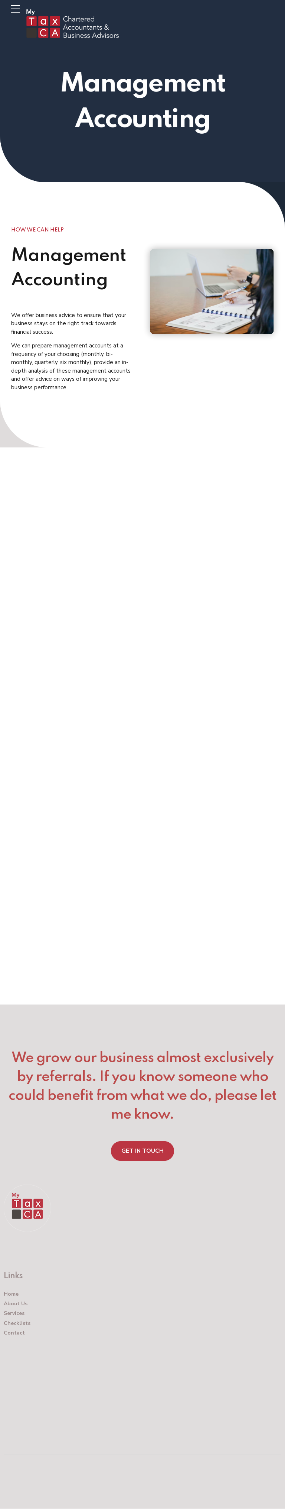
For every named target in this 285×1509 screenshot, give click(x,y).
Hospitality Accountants (119, 651)
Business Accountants (107, 560)
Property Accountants (109, 606)
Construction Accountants (129, 583)
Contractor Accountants (119, 628)
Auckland (22, 482)
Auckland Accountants (112, 538)
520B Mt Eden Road (37, 465)
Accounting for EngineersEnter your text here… (129, 960)
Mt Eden (22, 473)
